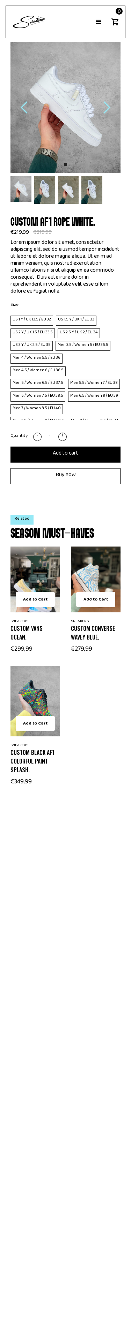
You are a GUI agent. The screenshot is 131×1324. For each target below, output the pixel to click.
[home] (28, 22)
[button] (98, 22)
